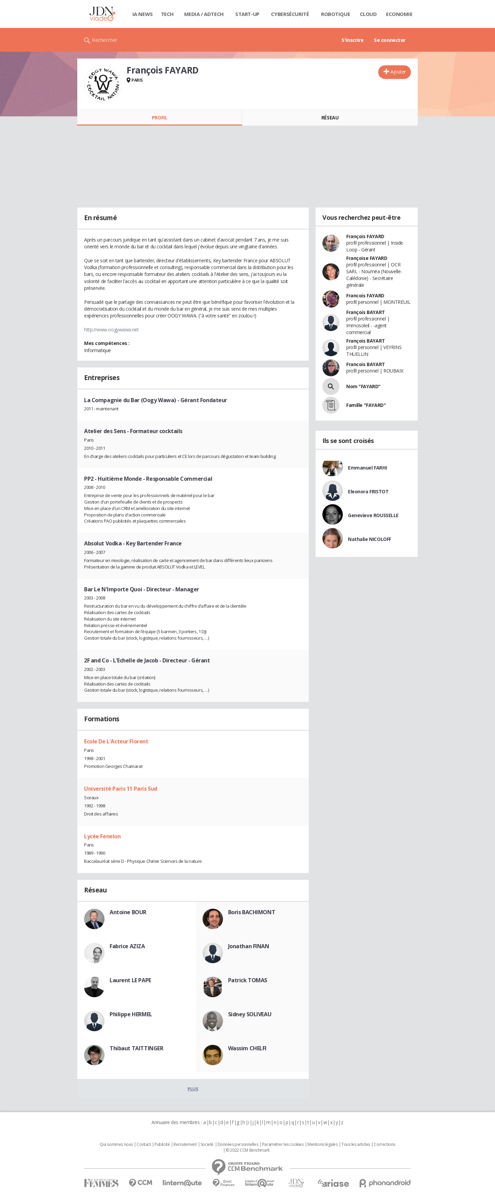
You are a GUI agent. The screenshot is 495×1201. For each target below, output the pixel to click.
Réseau (329, 117)
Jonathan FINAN (248, 946)
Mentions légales (322, 1144)
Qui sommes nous (116, 1144)
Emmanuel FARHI (367, 467)
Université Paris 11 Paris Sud (120, 788)
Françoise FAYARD (366, 258)
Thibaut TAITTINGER (136, 1048)
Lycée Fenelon (102, 836)
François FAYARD (365, 236)
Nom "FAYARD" (363, 386)
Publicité (162, 1144)
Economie (399, 14)
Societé (207, 1144)
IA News (142, 14)
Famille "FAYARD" (366, 405)
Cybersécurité (290, 14)
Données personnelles (238, 1144)
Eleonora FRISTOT (368, 491)
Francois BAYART (365, 364)
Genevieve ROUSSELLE (373, 515)
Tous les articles (355, 1144)
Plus (193, 1089)
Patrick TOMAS (248, 980)
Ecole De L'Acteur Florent (116, 741)
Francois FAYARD (365, 295)
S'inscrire (352, 39)
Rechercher (104, 39)
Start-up (247, 14)
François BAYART (365, 312)
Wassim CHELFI (247, 1048)
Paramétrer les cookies (283, 1144)
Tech (167, 14)
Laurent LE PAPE (130, 980)
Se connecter (390, 39)
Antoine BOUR (128, 912)
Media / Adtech (204, 14)
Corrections (384, 1144)
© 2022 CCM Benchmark (248, 1150)
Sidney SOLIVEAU (250, 1014)
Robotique (335, 14)
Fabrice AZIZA (127, 946)
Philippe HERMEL (131, 1014)
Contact (143, 1144)
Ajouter (398, 71)
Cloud (368, 14)
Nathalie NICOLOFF (369, 539)
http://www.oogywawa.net (111, 329)
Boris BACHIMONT (251, 912)
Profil (159, 117)
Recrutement (185, 1144)
